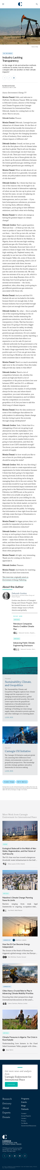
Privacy (23, 1121)
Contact (23, 1113)
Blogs (23, 1105)
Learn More (9, 717)
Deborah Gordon (9, 86)
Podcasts (25, 1109)
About (5, 1107)
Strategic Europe (20, 940)
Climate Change (9, 782)
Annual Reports (26, 1116)
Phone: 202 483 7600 (9, 1151)
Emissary (6, 1103)
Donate (6, 1117)
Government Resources (28, 1126)
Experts (6, 1112)
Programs (25, 1098)
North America (21, 782)
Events (24, 1102)
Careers (23, 1118)
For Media (24, 1123)
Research (7, 1098)
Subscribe (11, 1084)
